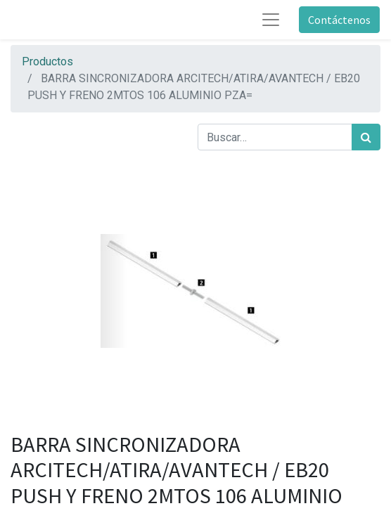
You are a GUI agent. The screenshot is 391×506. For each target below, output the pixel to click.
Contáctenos (339, 20)
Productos (47, 61)
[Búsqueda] (366, 137)
